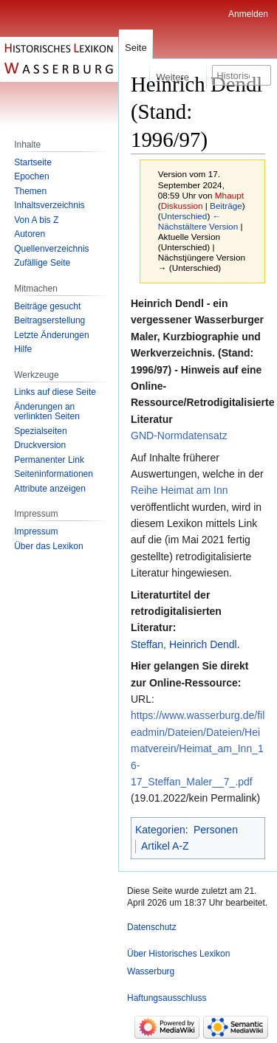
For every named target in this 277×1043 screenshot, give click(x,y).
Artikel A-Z (165, 846)
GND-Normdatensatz (179, 435)
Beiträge (226, 205)
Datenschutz (152, 927)
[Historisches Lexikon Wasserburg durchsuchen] (241, 75)
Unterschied (184, 216)
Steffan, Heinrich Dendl (184, 644)
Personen (216, 830)
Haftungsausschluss (166, 998)
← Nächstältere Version (198, 221)
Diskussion (182, 205)
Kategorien (160, 830)
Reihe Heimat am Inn (179, 490)
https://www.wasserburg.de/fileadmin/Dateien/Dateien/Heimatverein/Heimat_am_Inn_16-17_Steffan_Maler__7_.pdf (197, 748)
